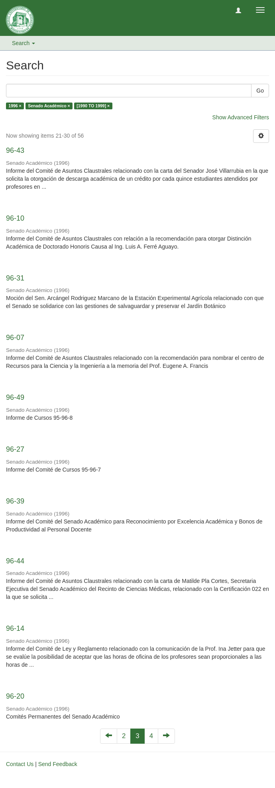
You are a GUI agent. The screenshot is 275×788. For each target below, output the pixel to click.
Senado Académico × (49, 105)
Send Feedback (57, 764)
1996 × (14, 105)
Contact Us (19, 764)
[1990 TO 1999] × (93, 105)
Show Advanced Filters (240, 117)
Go (260, 90)
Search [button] (23, 43)
